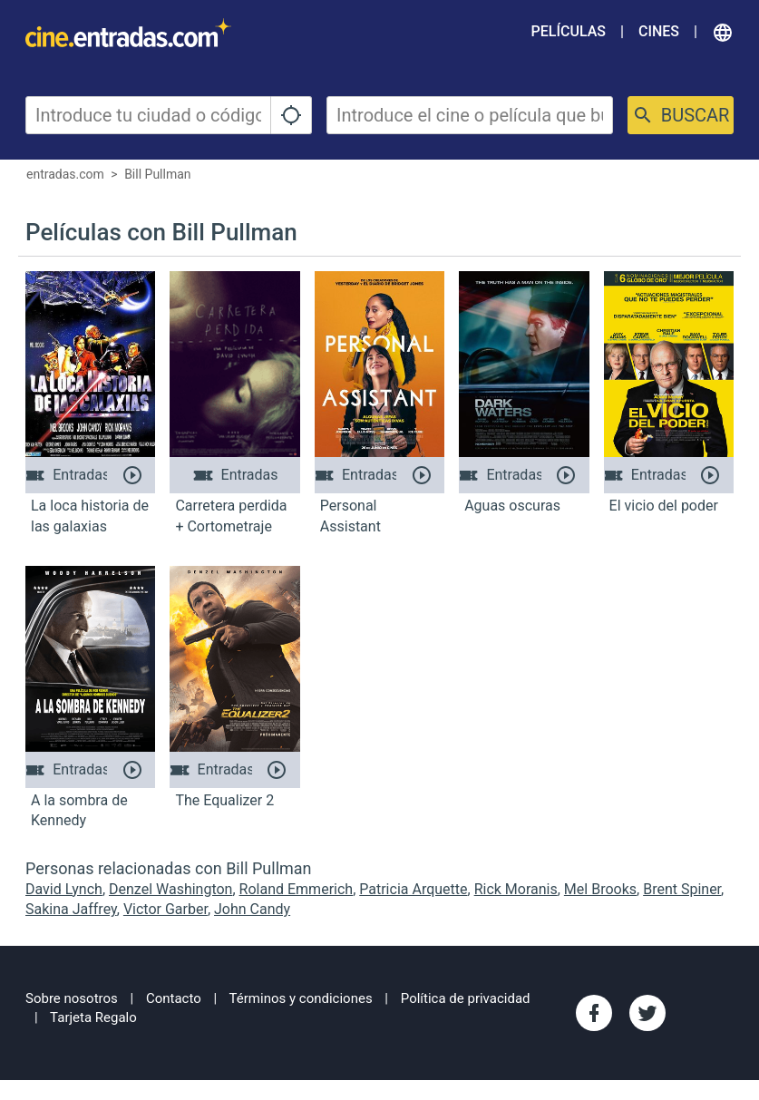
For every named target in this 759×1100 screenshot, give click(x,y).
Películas (568, 31)
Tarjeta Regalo (93, 1017)
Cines (658, 31)
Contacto (173, 998)
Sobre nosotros (71, 998)
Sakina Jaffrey (71, 909)
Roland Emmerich (296, 889)
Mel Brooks (600, 889)
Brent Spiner (682, 889)
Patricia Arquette (413, 889)
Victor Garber (165, 909)
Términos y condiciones (301, 998)
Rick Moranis (516, 889)
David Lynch (63, 889)
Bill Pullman (157, 174)
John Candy (252, 909)
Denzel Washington (170, 889)
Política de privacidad (465, 998)
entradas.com (65, 174)
